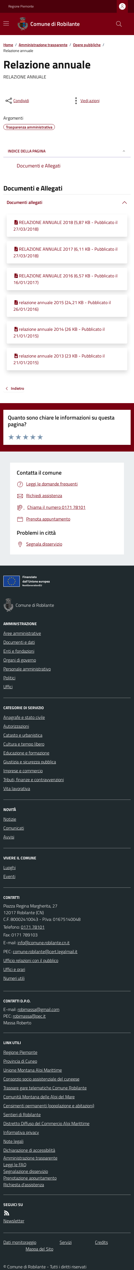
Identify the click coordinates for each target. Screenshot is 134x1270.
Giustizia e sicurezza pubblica (29, 761)
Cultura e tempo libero (23, 744)
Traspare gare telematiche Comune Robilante (45, 1087)
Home (8, 45)
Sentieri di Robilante (22, 1114)
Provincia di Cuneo (20, 1061)
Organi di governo (19, 660)
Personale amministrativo (27, 668)
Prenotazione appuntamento (30, 1178)
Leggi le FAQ (14, 1164)
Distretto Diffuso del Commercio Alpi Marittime (46, 1123)
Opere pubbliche (87, 45)
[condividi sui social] (16, 100)
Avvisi (8, 836)
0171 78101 (33, 927)
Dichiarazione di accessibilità (29, 1150)
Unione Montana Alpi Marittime (32, 1070)
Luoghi (9, 867)
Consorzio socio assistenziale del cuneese (41, 1079)
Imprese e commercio (23, 770)
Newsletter (13, 1220)
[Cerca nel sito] (117, 24)
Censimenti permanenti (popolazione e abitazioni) (48, 1105)
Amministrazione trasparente (43, 45)
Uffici (8, 686)
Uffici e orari (14, 969)
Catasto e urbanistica (22, 735)
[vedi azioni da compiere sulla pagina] (85, 100)
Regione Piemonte (21, 6)
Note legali (13, 1141)
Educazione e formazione (26, 752)
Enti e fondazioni (18, 651)
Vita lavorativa (16, 788)
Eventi (9, 876)
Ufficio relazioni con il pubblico (30, 960)
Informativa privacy (21, 1132)
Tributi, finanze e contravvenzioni (33, 779)
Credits (101, 1242)
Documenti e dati (19, 642)
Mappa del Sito (39, 1249)
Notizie (9, 819)
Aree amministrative (22, 633)
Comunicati (13, 828)
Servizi (66, 1242)
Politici (9, 677)
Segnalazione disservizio (25, 1171)
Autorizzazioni (16, 726)
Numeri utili (14, 978)
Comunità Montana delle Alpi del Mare (39, 1096)
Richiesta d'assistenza (23, 1184)
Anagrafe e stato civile (24, 717)
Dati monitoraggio (19, 1242)
